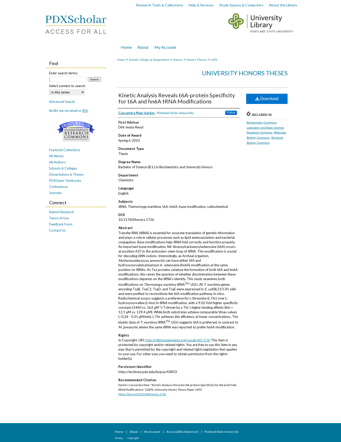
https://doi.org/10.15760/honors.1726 (142, 394)
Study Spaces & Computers (241, 5)
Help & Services (201, 5)
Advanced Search (62, 102)
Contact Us (57, 230)
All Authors (57, 162)
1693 (214, 59)
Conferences (58, 187)
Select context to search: (67, 86)
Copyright (133, 437)
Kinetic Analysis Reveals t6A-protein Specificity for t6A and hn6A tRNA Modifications (176, 98)
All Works (56, 156)
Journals (55, 193)
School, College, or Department (149, 59)
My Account (152, 432)
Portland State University (221, 432)
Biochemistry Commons (261, 122)
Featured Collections (64, 150)
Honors (178, 59)
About (134, 432)
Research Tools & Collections (159, 5)
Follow (231, 112)
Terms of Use (59, 218)
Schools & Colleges (63, 168)
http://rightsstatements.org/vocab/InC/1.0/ (177, 340)
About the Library (283, 5)
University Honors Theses (245, 73)
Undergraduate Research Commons (75, 131)
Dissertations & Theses (66, 174)
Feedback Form (60, 224)
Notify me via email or (68, 111)
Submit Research (61, 212)
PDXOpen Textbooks (65, 180)
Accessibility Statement (182, 432)
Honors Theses (197, 59)
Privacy (119, 437)
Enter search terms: (63, 73)
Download (267, 99)
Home (121, 59)
